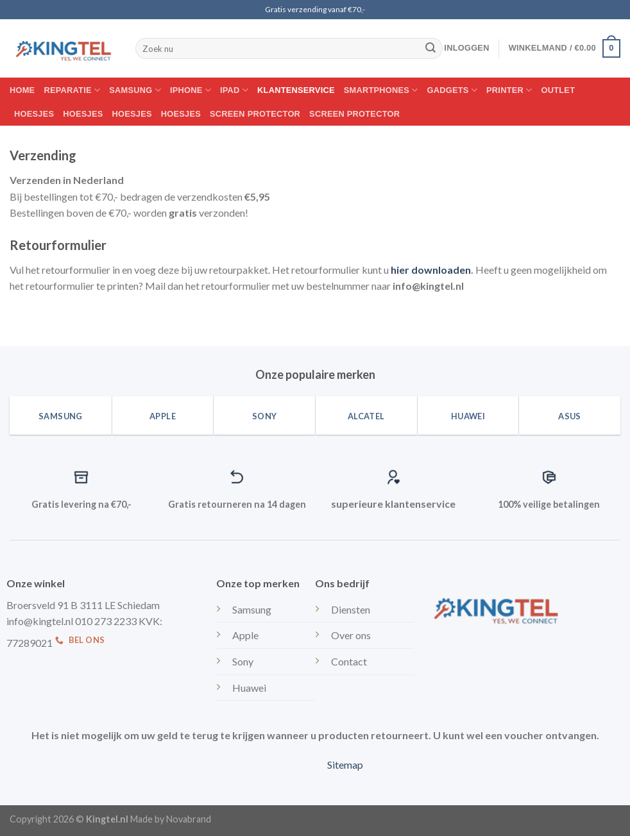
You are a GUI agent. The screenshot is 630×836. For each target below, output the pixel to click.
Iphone (190, 90)
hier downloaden (431, 269)
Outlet (558, 90)
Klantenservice (296, 90)
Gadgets (452, 90)
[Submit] (430, 49)
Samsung (135, 90)
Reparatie (72, 90)
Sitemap (345, 764)
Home (22, 90)
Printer (509, 90)
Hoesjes (34, 114)
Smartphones (381, 90)
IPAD (234, 90)
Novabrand (188, 819)
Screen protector (255, 114)
